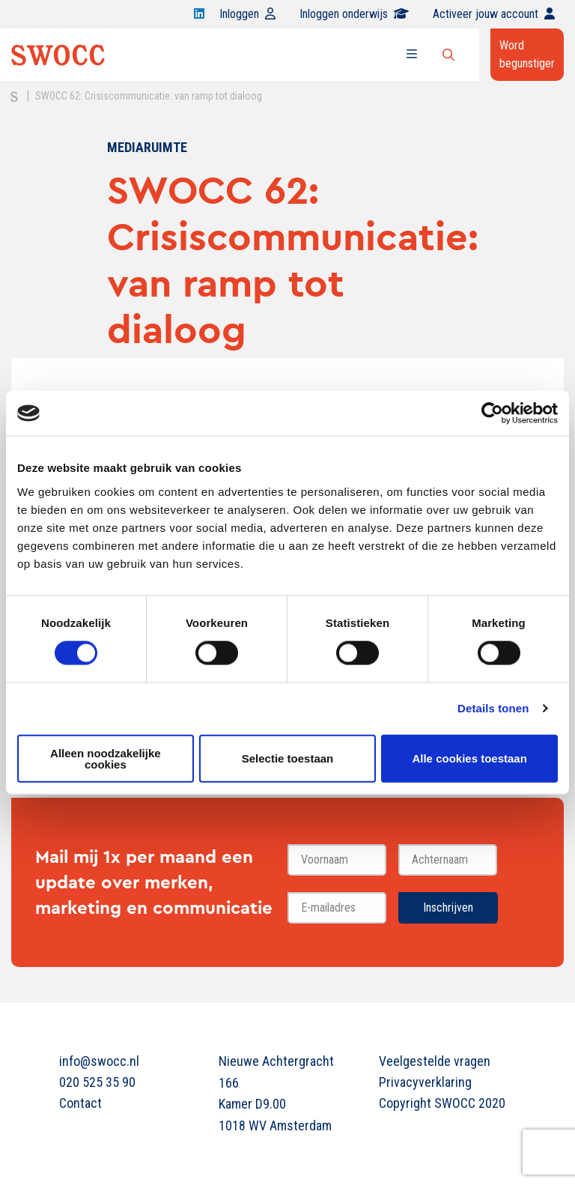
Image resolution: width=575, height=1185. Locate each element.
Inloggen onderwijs (354, 14)
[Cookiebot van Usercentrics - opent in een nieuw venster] (492, 413)
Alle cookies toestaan (469, 758)
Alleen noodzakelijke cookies (105, 758)
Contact (80, 1103)
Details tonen (493, 708)
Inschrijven (448, 907)
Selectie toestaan (288, 758)
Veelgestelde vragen (434, 1061)
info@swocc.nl (99, 1061)
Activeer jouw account (494, 14)
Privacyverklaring (425, 1082)
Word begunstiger (527, 54)
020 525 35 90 (97, 1082)
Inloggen (247, 14)
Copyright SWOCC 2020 (442, 1103)
